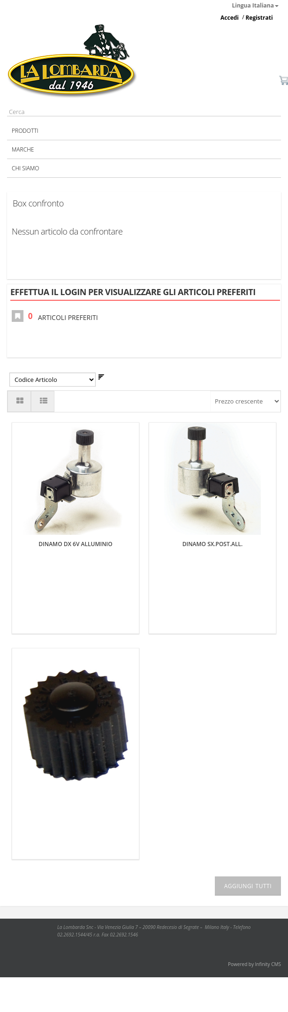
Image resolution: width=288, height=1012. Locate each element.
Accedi (229, 18)
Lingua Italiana (255, 5)
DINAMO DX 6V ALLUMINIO (75, 544)
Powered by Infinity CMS (254, 964)
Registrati (259, 18)
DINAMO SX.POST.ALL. (212, 544)
